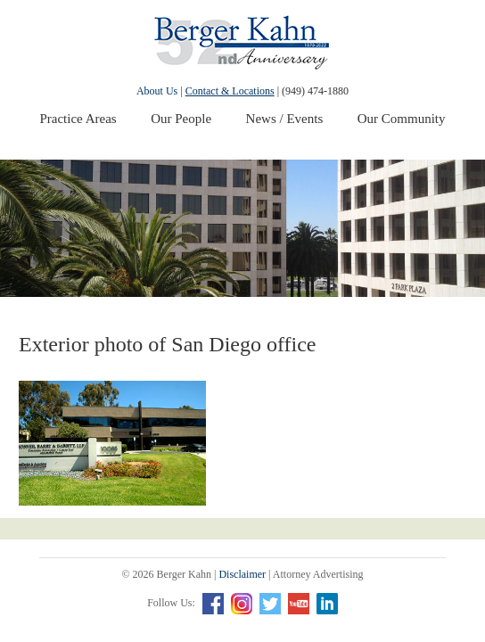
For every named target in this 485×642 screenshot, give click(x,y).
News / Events (285, 118)
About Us (156, 91)
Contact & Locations (230, 91)
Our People (181, 118)
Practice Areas (77, 118)
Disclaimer (242, 574)
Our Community (402, 118)
